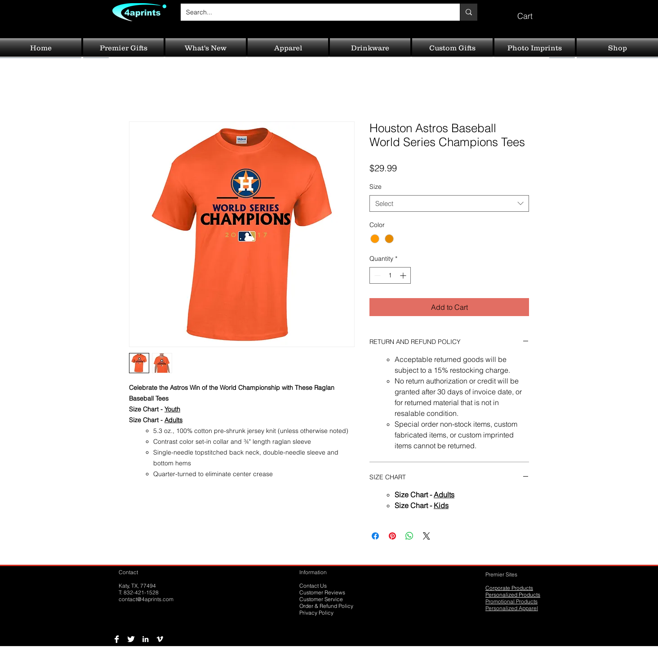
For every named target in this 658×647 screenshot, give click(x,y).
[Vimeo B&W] (160, 639)
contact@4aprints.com (146, 599)
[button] (531, 12)
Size (375, 187)
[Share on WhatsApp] (409, 536)
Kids (441, 505)
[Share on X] (426, 536)
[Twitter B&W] (131, 639)
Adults (173, 420)
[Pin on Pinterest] (392, 536)
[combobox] (449, 203)
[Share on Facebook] (375, 536)
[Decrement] (376, 275)
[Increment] (403, 275)
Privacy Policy (316, 612)
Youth (172, 409)
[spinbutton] (390, 275)
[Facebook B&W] (117, 639)
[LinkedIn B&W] (145, 639)
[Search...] (313, 12)
